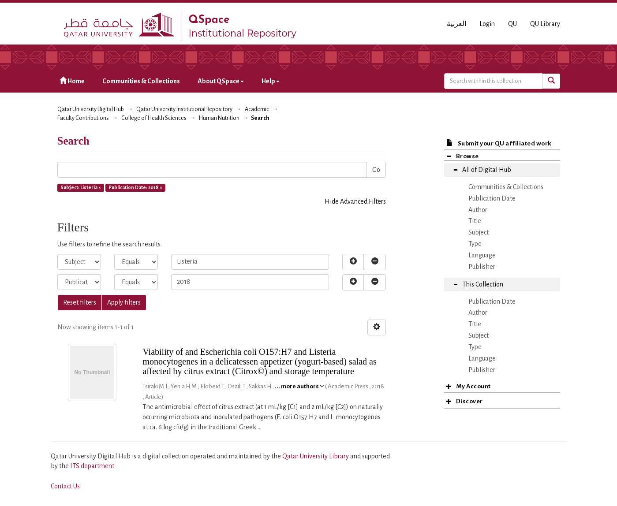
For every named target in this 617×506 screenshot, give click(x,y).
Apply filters (124, 302)
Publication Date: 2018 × (135, 187)
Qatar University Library (316, 456)
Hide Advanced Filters (355, 201)
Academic (257, 109)
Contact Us (65, 486)
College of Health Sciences (154, 118)
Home (72, 81)
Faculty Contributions (83, 118)
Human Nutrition (219, 118)
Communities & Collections (141, 81)
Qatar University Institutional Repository (184, 109)
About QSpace (221, 81)
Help (271, 81)
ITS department (92, 465)
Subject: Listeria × (80, 187)
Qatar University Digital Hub (90, 109)
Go (376, 169)
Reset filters (79, 302)
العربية (456, 23)
